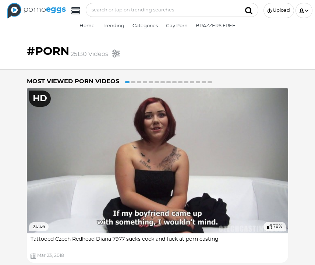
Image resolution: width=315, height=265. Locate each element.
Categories (145, 26)
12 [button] (192, 82)
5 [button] (151, 82)
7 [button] (162, 82)
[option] (157, 175)
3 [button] (139, 82)
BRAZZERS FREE (216, 26)
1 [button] (127, 82)
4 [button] (145, 82)
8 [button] (168, 82)
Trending (113, 26)
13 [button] (198, 82)
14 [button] (204, 82)
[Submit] (249, 10)
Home (87, 26)
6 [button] (157, 82)
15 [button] (210, 82)
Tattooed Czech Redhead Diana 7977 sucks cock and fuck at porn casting (125, 239)
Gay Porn (177, 26)
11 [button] (186, 82)
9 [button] (174, 82)
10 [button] (180, 82)
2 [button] (133, 82)
